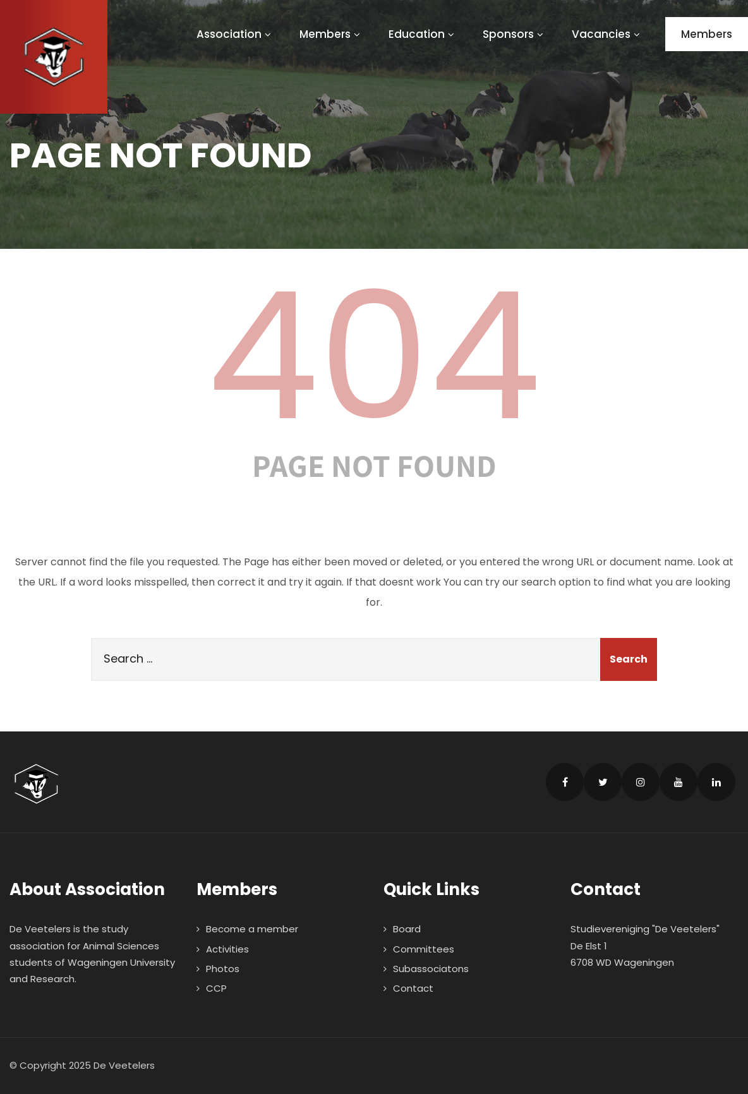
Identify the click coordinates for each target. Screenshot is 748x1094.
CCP (216, 988)
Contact (413, 988)
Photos (222, 968)
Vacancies (607, 34)
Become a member (252, 928)
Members (331, 34)
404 (374, 356)
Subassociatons (431, 968)
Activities (227, 949)
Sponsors (514, 34)
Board (407, 928)
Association (235, 34)
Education (423, 34)
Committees (423, 949)
